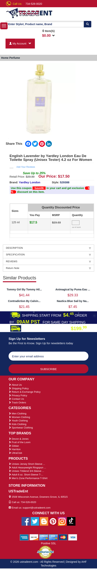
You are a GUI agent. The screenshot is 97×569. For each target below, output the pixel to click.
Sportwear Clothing (21, 427)
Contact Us (16, 398)
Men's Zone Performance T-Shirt (28, 478)
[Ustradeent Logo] (29, 12)
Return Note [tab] (48, 268)
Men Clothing (17, 413)
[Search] (87, 24)
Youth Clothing (18, 420)
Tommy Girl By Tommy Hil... (24, 289)
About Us (15, 384)
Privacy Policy (18, 395)
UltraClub (15, 452)
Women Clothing (19, 417)
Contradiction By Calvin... (24, 301)
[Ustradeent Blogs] (44, 521)
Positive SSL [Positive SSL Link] (48, 543)
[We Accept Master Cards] (63, 537)
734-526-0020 (34, 3)
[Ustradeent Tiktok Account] (71, 521)
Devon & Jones (19, 438)
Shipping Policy (19, 388)
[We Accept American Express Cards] (24, 537)
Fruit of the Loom (19, 442)
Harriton (15, 449)
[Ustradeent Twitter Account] (35, 521)
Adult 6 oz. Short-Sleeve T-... (26, 474)
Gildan (14, 445)
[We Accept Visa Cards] (72, 537)
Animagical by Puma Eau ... (72, 289)
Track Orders (17, 402)
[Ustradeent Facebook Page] (26, 521)
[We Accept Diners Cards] (43, 537)
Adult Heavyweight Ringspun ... (27, 467)
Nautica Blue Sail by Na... (73, 301)
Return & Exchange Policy (25, 391)
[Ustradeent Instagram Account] (62, 521)
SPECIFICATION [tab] (48, 254)
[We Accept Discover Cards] (34, 537)
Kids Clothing (17, 424)
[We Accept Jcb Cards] (53, 537)
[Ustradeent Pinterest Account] (53, 521)
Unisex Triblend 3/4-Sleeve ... (26, 471)
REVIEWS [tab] (48, 261)
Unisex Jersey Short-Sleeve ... (27, 464)
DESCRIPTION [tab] (48, 248)
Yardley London (29, 182)
